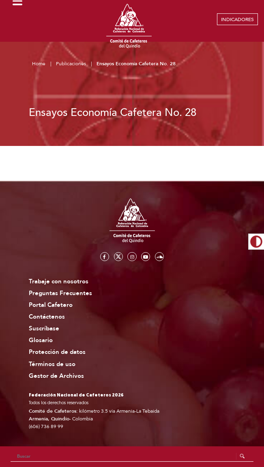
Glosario (41, 340)
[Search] (132, 456)
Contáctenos (47, 317)
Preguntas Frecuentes (60, 293)
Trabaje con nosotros (58, 281)
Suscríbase (44, 328)
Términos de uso (52, 364)
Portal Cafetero (51, 305)
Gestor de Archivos (56, 376)
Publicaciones (71, 63)
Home (38, 63)
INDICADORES (237, 19)
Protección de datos (57, 352)
